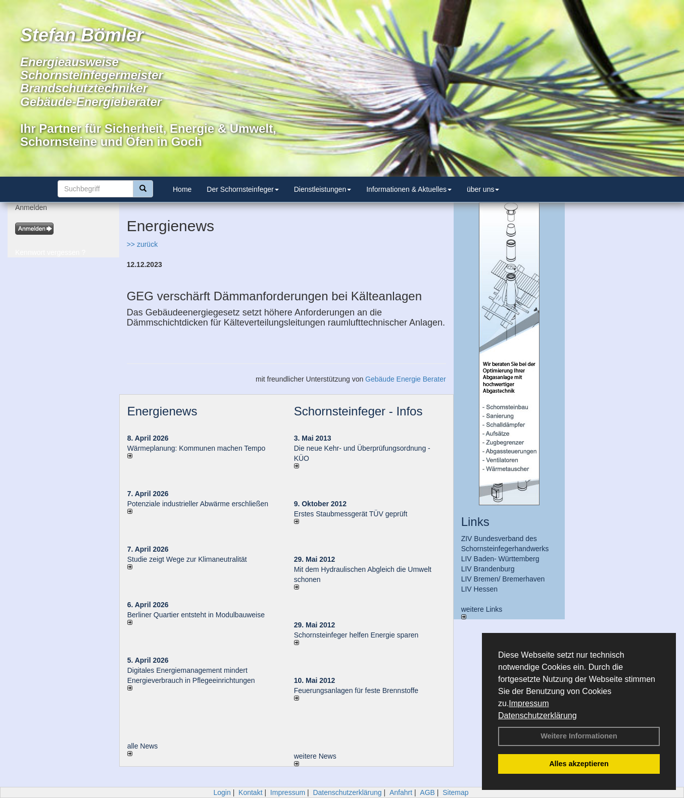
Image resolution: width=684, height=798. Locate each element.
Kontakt (250, 792)
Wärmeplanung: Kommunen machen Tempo (196, 448)
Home (182, 189)
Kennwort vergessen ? (50, 252)
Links (475, 521)
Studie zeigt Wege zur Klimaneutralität (187, 559)
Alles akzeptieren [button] (579, 764)
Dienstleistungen (323, 189)
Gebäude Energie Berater (405, 379)
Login (221, 792)
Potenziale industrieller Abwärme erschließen (197, 504)
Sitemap (455, 792)
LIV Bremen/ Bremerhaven (503, 579)
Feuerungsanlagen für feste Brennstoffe (356, 690)
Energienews (162, 411)
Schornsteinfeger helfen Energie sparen (356, 635)
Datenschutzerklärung (537, 715)
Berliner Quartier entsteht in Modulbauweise (196, 615)
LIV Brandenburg (488, 569)
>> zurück (142, 244)
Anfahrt (400, 792)
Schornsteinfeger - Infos (358, 411)
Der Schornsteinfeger (242, 189)
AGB (427, 792)
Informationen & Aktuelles (409, 189)
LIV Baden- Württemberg (500, 559)
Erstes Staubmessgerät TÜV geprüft (351, 514)
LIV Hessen (479, 589)
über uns (483, 189)
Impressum (529, 703)
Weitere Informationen (579, 736)
